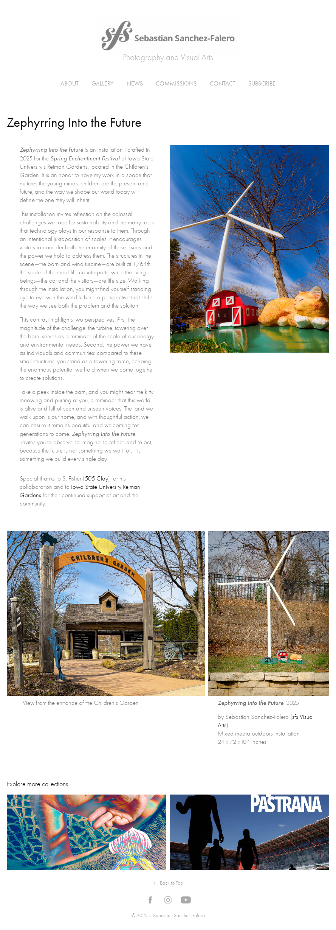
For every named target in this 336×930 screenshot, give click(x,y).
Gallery (102, 83)
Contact (222, 83)
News (135, 83)
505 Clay (96, 478)
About (69, 83)
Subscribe (262, 83)
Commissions (176, 83)
